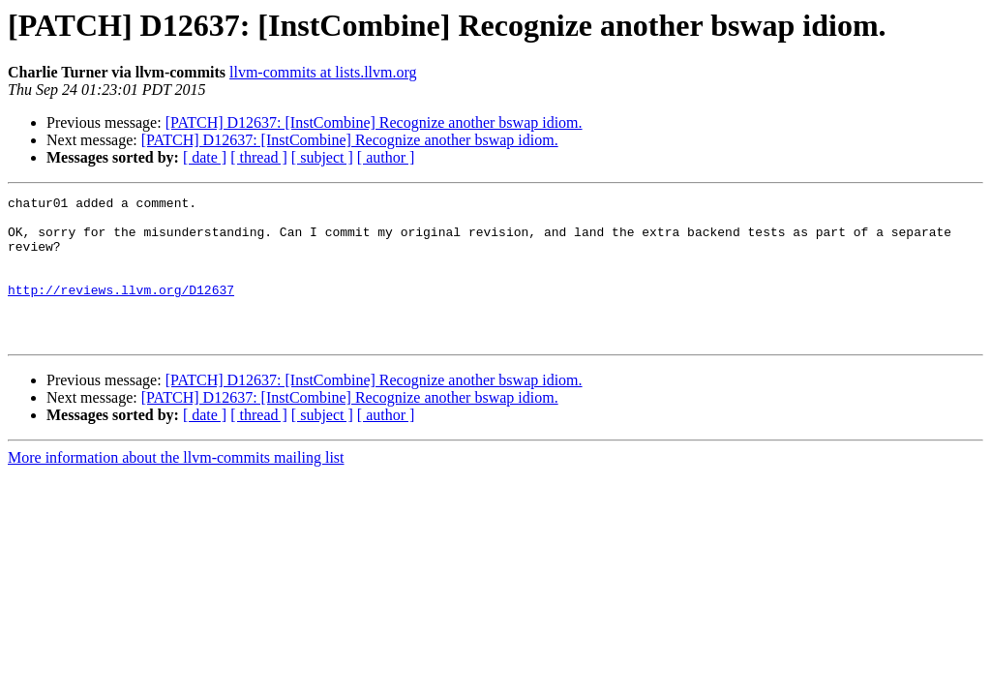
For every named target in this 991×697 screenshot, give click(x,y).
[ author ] (386, 157)
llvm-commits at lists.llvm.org (322, 72)
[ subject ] (322, 157)
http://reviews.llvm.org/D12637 (121, 309)
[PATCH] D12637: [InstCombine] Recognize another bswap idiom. (374, 122)
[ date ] (204, 157)
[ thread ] (258, 157)
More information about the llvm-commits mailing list (176, 486)
